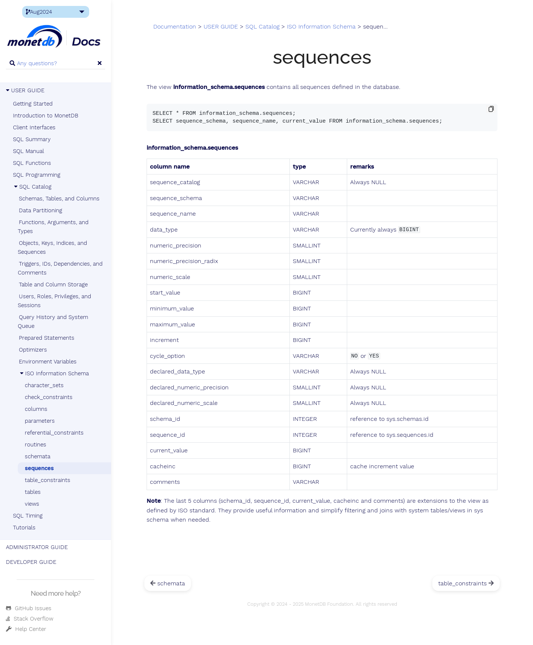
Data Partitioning (40, 210)
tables (33, 492)
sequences (39, 468)
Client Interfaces (34, 127)
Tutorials (24, 527)
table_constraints (47, 480)
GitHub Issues (28, 608)
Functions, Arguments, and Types (53, 227)
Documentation (174, 26)
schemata (37, 456)
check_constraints (49, 397)
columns (36, 409)
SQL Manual (28, 151)
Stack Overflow (29, 618)
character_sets (44, 385)
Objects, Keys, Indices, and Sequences (52, 247)
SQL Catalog (32, 186)
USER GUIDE (25, 90)
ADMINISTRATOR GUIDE (37, 547)
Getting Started (33, 103)
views (32, 504)
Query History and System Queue (53, 321)
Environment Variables (48, 361)
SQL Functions (32, 163)
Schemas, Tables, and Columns (59, 198)
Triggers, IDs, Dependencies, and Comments (60, 268)
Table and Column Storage (53, 284)
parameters (40, 421)
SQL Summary (32, 139)
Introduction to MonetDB (45, 115)
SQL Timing (28, 515)
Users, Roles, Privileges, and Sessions (54, 301)
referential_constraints (54, 432)
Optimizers (33, 349)
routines (35, 444)
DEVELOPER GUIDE (31, 562)
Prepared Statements (46, 338)
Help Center (26, 629)
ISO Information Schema (54, 373)
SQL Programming (36, 175)
